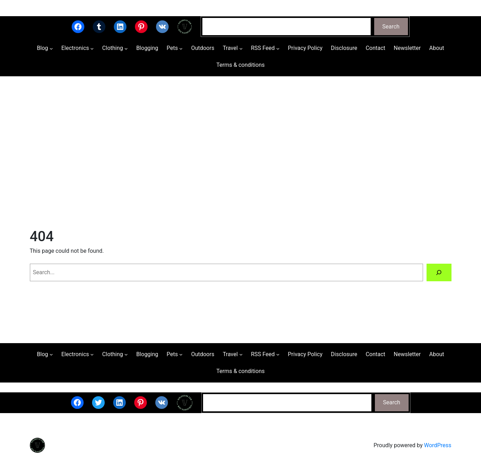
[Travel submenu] (241, 48)
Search (390, 26)
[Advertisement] (240, 151)
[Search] (439, 272)
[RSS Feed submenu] (278, 48)
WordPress (437, 445)
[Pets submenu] (181, 48)
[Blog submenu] (51, 48)
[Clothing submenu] (126, 48)
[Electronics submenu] (92, 48)
